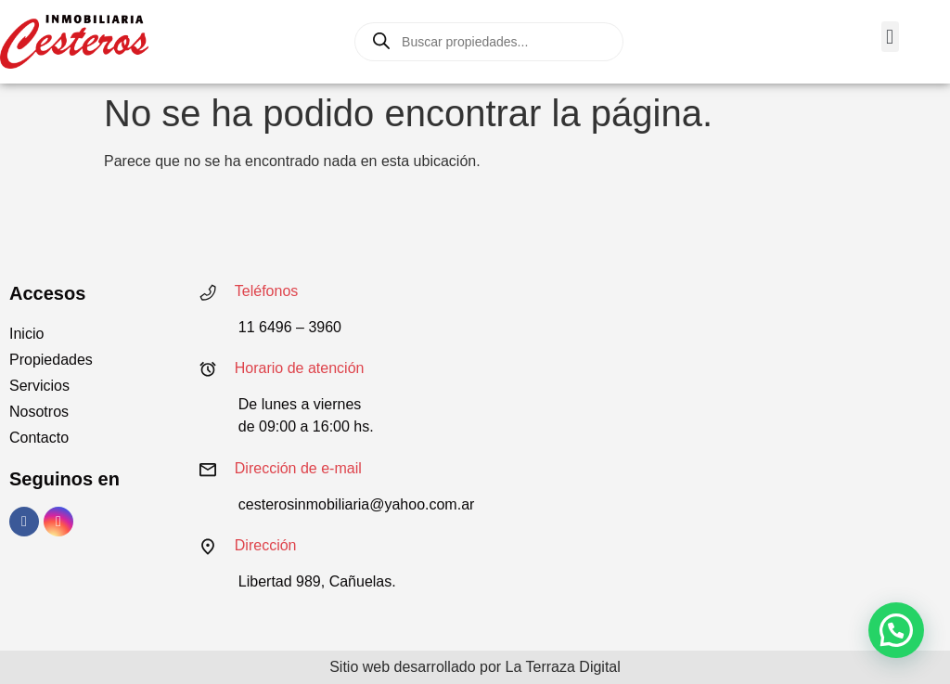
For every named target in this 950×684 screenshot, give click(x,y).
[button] (890, 36)
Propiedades (51, 360)
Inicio (26, 334)
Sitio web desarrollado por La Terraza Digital (475, 667)
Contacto (39, 437)
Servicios (39, 386)
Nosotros (39, 411)
